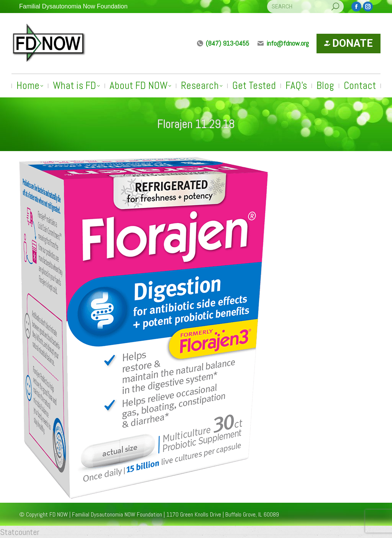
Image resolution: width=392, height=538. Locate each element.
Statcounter (19, 531)
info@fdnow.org (283, 43)
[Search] (305, 6)
